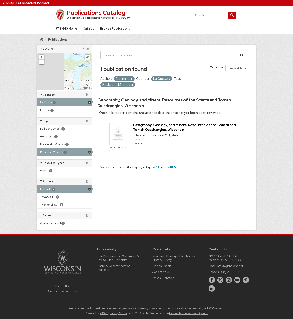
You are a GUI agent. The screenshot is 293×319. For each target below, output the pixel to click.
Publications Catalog (96, 13)
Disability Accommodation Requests (113, 268)
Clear (86, 48)
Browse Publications (115, 29)
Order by (216, 67)
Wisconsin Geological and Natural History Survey (173, 258)
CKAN (104, 313)
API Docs (174, 167)
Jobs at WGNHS (163, 272)
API (158, 167)
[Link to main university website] (62, 274)
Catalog (88, 29)
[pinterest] (246, 280)
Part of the (62, 289)
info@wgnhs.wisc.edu (230, 266)
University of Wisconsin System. (188, 313)
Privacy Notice (118, 313)
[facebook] (212, 280)
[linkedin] (212, 288)
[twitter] (220, 280)
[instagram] (229, 280)
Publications (57, 39)
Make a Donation (163, 278)
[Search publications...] (168, 55)
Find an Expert (161, 266)
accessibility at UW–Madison (206, 308)
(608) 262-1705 (229, 272)
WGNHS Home (66, 29)
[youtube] (237, 280)
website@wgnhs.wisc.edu (148, 308)
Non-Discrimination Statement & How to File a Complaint (117, 258)
